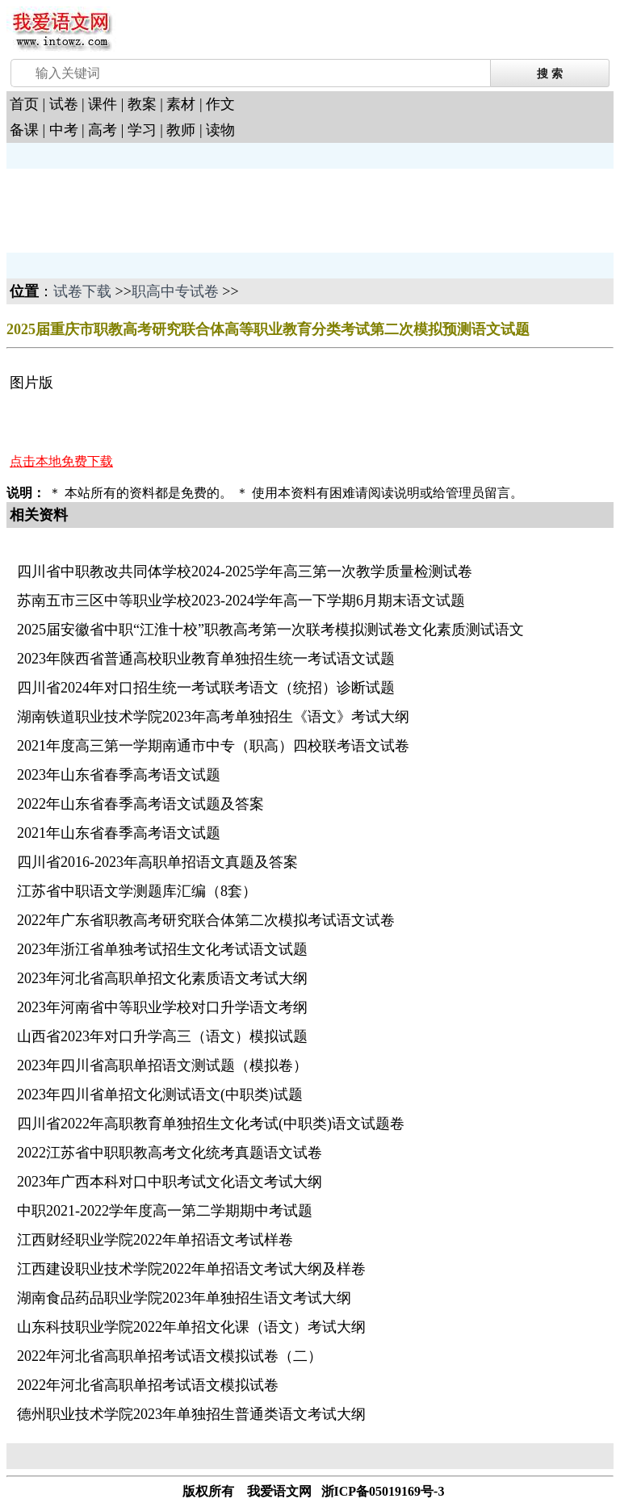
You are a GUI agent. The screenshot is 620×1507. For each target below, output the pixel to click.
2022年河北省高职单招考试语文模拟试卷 (148, 1385)
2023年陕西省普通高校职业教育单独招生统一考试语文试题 (206, 659)
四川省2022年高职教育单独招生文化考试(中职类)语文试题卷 (210, 1124)
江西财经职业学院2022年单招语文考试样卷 (155, 1240)
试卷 (63, 104)
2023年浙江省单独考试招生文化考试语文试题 (162, 949)
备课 (24, 130)
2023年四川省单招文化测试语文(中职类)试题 (160, 1094)
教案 (142, 104)
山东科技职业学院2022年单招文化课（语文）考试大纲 (191, 1327)
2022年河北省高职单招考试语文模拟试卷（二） (169, 1356)
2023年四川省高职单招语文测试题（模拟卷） (162, 1065)
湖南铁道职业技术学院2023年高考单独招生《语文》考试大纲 (213, 717)
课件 (102, 104)
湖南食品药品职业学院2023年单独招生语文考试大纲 (184, 1298)
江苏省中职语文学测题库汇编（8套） (137, 891)
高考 (102, 130)
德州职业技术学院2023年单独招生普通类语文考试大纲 (191, 1414)
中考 (63, 130)
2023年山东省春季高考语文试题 (118, 775)
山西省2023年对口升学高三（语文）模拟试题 (162, 1036)
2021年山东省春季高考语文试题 (118, 833)
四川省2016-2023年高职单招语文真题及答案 (157, 862)
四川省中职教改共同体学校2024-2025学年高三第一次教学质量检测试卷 (244, 571)
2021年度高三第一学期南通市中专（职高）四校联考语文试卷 (213, 746)
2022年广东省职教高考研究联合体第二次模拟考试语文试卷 (206, 920)
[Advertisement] (135, 209)
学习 (142, 130)
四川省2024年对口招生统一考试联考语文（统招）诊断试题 (206, 688)
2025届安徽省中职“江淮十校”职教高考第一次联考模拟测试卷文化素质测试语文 (270, 630)
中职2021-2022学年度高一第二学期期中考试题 (164, 1211)
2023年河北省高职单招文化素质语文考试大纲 (162, 978)
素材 (180, 104)
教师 (180, 130)
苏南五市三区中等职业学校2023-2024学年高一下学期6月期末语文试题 (241, 600)
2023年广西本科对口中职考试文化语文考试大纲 (169, 1182)
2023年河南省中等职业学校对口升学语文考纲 (162, 1007)
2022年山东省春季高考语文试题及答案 (140, 804)
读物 (220, 130)
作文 (220, 104)
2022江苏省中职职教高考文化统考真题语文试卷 (169, 1153)
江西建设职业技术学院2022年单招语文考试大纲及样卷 (191, 1269)
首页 (24, 104)
